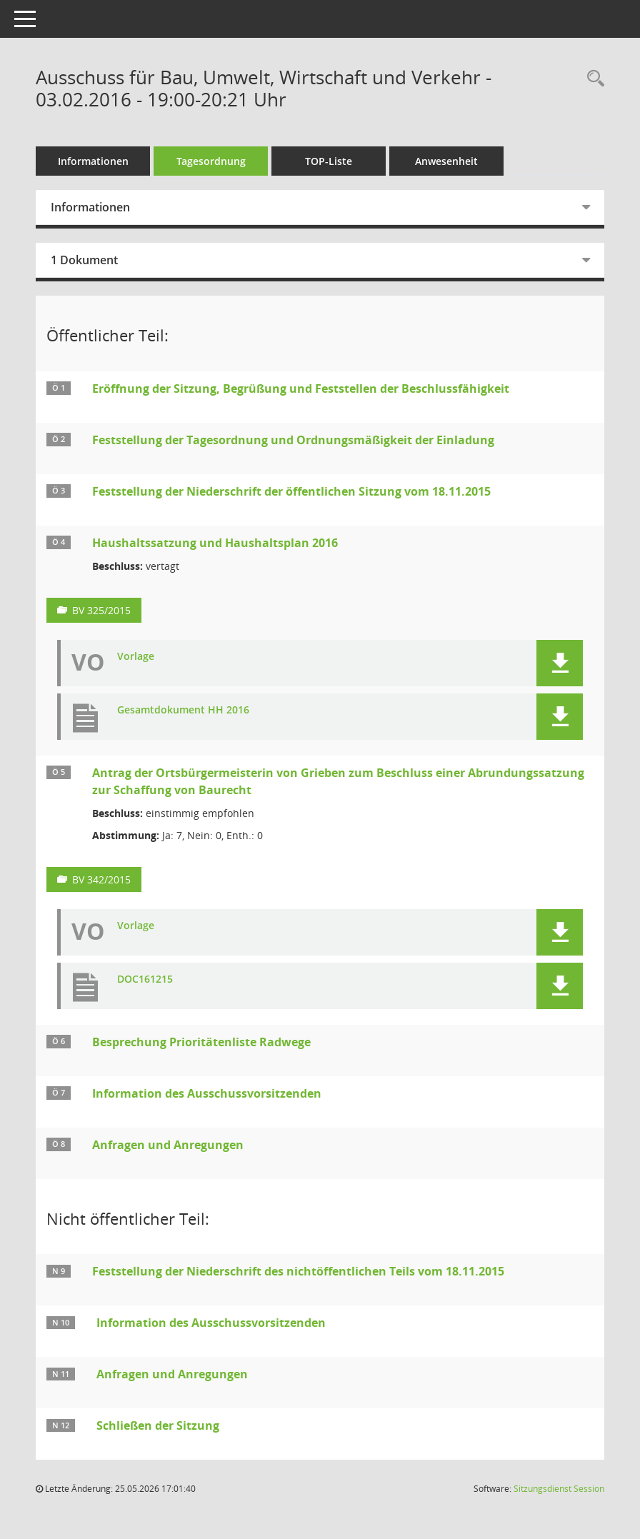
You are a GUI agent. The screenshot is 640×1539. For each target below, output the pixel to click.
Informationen (93, 161)
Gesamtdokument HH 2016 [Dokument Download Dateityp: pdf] (183, 710)
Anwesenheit (446, 161)
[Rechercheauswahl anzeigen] (592, 79)
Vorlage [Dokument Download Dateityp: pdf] (135, 657)
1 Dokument (84, 260)
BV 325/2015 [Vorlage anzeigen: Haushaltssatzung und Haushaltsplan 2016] (101, 610)
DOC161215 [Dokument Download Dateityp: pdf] (145, 979)
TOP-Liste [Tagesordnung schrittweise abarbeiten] (328, 161)
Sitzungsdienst (559, 1489)
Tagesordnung (211, 161)
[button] (559, 663)
